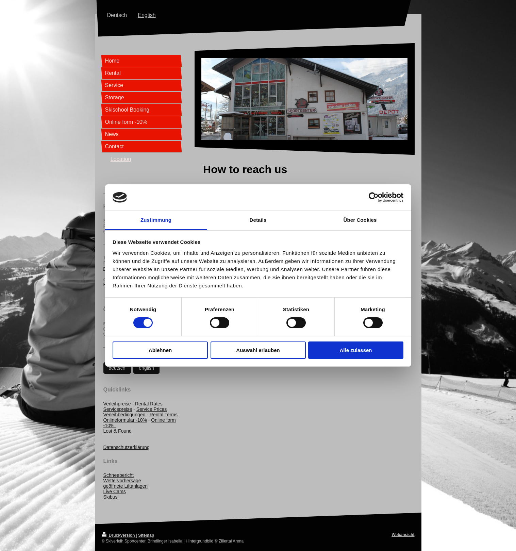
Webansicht (403, 534)
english (146, 368)
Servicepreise (117, 409)
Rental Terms (164, 414)
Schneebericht (118, 475)
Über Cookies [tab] (360, 220)
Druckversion (119, 535)
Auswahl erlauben (258, 350)
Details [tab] (258, 220)
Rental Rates (149, 403)
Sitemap (146, 535)
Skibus (110, 497)
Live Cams (114, 491)
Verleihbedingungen (124, 414)
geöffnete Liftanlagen (125, 486)
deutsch (117, 368)
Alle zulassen (355, 350)
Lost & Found (117, 431)
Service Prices (151, 409)
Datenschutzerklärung (126, 447)
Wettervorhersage (122, 480)
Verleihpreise (117, 403)
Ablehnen (160, 350)
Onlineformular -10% (125, 420)
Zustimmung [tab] (155, 220)
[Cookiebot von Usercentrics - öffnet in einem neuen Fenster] (373, 197)
